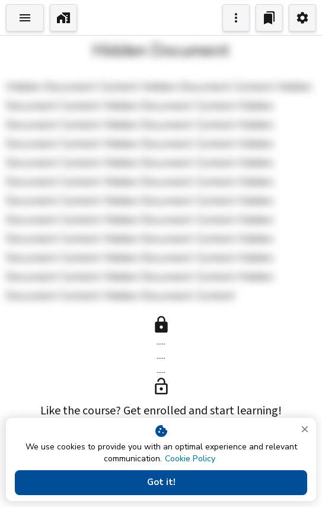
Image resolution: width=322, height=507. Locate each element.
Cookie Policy (190, 458)
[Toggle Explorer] (25, 17)
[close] (305, 429)
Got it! (161, 482)
